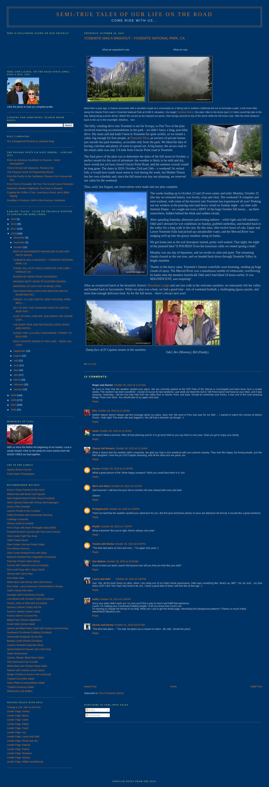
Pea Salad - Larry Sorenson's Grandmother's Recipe (35, 586)
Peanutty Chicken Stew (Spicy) (23, 561)
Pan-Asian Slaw (15, 578)
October (18, 247)
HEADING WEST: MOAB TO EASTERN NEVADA (39, 281)
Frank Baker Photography (20, 474)
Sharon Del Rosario (103, 448)
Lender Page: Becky (18, 715)
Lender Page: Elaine (18, 724)
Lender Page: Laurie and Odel (23, 736)
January (18, 389)
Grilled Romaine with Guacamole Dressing (29, 515)
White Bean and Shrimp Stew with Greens (29, 582)
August (18, 355)
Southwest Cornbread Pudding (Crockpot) (29, 632)
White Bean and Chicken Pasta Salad (27, 666)
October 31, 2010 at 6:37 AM (129, 625)
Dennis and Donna (102, 625)
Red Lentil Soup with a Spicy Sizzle (26, 569)
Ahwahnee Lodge (158, 285)
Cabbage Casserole (17, 519)
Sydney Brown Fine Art (19, 469)
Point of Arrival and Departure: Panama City (30, 168)
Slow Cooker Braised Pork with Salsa (27, 552)
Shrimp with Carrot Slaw (20, 573)
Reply (95, 401)
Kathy (95, 599)
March (17, 379)
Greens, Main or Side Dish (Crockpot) (27, 603)
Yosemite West (139, 138)
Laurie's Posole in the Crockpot (23, 510)
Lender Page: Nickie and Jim (22, 740)
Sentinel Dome (185, 112)
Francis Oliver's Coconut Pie (22, 615)
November (19, 242)
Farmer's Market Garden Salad (23, 611)
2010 (14, 233)
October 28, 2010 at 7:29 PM (116, 526)
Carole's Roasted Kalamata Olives (25, 645)
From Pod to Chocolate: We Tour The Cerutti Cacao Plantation (40, 184)
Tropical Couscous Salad (20, 687)
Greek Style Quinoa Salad (21, 624)
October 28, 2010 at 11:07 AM (130, 385)
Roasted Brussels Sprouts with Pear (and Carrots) (33, 531)
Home (173, 686)
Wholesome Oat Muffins (20, 691)
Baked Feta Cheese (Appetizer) (24, 620)
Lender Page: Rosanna (19, 753)
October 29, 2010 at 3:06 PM (131, 579)
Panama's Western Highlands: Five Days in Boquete (35, 188)
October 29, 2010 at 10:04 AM (122, 561)
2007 (14, 405)
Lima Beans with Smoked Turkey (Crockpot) (30, 598)
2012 (14, 224)
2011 (14, 228)
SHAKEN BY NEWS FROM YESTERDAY (35, 276)
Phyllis (96, 526)
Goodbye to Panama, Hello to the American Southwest (36, 200)
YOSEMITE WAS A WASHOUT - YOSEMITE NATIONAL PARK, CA (134, 38)
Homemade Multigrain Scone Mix (24, 636)
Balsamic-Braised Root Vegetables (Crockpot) (31, 557)
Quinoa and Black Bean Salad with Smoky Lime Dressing (37, 628)
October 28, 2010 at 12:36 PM (117, 468)
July (16, 360)
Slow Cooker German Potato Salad (25, 544)
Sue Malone (99, 561)
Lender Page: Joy (16, 732)
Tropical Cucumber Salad (20, 678)
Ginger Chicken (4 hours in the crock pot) (29, 674)
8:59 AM (92, 364)
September (20, 351)
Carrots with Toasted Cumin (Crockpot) (27, 565)
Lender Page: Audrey (18, 711)
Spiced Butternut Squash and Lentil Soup (29, 649)
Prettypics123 (100, 509)
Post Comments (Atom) (111, 693)
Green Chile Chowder (18, 506)
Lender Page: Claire (17, 719)
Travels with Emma (103, 544)
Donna (96, 468)
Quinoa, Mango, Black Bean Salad (25, 657)
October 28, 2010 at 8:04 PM (130, 544)
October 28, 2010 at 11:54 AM (131, 448)
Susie (95, 431)
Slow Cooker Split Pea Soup (22, 536)
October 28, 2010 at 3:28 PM (124, 509)
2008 (14, 400)
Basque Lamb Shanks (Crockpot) (24, 640)
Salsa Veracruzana (17, 653)
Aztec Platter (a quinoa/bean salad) (26, 682)
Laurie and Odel (101, 579)
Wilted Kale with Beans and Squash (26, 494)
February (19, 384)
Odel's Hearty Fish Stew (20, 590)
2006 (14, 409)
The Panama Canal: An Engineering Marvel (30, 172)
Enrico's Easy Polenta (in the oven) (25, 489)
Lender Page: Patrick (18, 749)
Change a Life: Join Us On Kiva (23, 707)
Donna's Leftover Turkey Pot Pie (24, 607)
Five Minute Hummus (18, 548)
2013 (14, 219)
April (16, 375)
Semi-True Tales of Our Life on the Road (134, 14)
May (16, 370)
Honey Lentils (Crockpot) (20, 523)
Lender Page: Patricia (18, 745)
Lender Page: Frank (17, 728)
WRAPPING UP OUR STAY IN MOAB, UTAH (37, 286)
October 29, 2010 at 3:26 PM (115, 599)
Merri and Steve (101, 486)
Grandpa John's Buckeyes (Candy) (25, 594)
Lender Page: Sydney (18, 757)
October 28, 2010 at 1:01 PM (126, 486)
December (19, 237)
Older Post (256, 686)
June (16, 365)
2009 (14, 395)
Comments (93, 715)
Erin (94, 410)
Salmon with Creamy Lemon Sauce (26, 670)
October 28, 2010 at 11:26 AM (114, 410)
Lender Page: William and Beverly (25, 761)
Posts (90, 710)
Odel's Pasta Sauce (17, 540)
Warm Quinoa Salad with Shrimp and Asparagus (33, 502)
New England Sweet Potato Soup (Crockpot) (30, 498)
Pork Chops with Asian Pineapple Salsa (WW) (31, 527)
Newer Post (90, 686)
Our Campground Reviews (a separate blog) (30, 141)
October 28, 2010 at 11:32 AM (115, 431)
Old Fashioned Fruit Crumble (22, 661)
